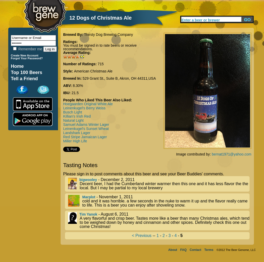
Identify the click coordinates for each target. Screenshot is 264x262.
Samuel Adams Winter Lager (86, 124)
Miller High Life (75, 141)
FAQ (183, 250)
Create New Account (24, 55)
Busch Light (72, 112)
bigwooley (88, 180)
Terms (208, 250)
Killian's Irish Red (77, 116)
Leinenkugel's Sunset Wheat (86, 129)
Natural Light (73, 120)
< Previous (142, 235)
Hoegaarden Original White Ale (88, 104)
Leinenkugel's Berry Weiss (84, 108)
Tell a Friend (24, 78)
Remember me (27, 49)
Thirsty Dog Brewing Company (108, 34)
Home (17, 66)
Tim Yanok (88, 214)
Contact (195, 250)
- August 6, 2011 (159, 220)
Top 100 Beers (26, 72)
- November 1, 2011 (159, 201)
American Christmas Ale (93, 71)
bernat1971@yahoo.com (231, 154)
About (172, 250)
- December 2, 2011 (159, 184)
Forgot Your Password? (27, 58)
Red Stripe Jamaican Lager (85, 137)
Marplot (88, 197)
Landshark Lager (76, 133)
